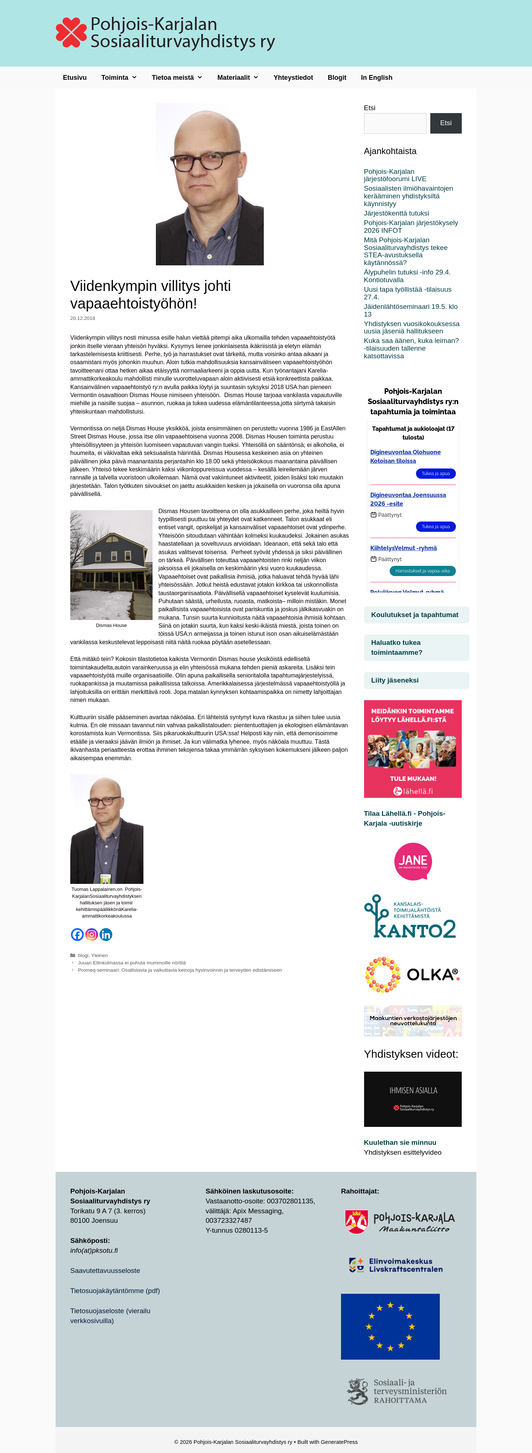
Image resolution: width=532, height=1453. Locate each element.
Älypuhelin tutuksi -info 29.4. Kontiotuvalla (407, 276)
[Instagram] (91, 934)
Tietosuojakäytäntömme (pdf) (115, 1291)
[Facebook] (77, 934)
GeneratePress (339, 1442)
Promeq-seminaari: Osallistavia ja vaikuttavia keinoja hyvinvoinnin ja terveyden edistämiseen (180, 970)
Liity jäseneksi (395, 680)
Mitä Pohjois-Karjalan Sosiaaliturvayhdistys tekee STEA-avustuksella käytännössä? (406, 251)
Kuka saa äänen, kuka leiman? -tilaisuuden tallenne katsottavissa (411, 348)
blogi (83, 955)
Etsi (370, 108)
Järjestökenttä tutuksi (396, 213)
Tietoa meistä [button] (181, 78)
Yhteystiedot (293, 77)
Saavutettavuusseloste (105, 1270)
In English (377, 77)
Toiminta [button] (123, 78)
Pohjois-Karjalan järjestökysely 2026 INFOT (411, 226)
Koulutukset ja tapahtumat (415, 615)
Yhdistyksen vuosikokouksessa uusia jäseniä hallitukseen (412, 327)
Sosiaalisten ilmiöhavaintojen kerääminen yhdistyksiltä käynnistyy (408, 196)
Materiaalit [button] (241, 78)
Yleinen (99, 955)
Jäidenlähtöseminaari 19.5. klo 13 (411, 310)
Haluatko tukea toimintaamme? (397, 647)
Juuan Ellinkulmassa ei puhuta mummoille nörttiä (132, 962)
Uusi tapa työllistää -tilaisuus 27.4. (408, 293)
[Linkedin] (106, 934)
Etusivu (75, 77)
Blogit (337, 77)
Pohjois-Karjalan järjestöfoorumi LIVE (395, 175)
